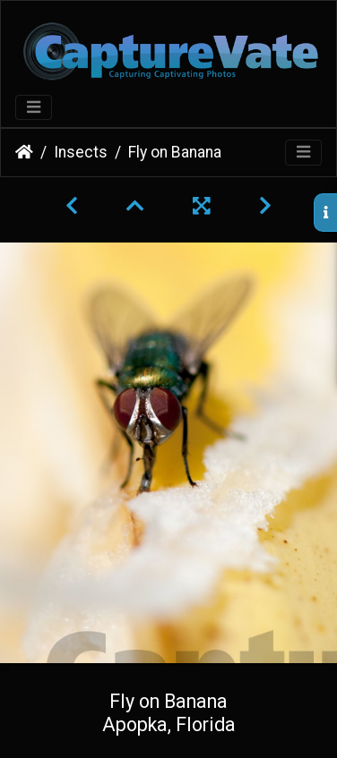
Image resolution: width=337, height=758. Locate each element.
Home (24, 152)
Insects (81, 152)
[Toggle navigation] (33, 108)
